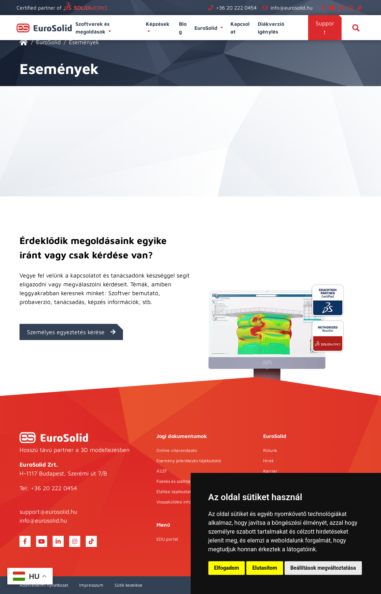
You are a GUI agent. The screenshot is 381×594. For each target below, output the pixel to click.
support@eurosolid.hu (48, 511)
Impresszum (91, 585)
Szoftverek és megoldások (92, 28)
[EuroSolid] (24, 42)
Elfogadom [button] (226, 568)
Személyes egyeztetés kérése (71, 332)
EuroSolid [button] (206, 28)
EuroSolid (48, 42)
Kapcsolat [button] (240, 28)
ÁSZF (161, 471)
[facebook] (324, 7)
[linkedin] (343, 7)
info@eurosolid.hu (292, 7)
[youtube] (333, 7)
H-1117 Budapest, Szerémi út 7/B (63, 473)
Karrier (270, 471)
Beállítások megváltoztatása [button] (323, 568)
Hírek (268, 460)
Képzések (158, 24)
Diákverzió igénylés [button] (271, 28)
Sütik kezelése (128, 585)
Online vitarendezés (176, 450)
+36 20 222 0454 (236, 7)
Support (324, 27)
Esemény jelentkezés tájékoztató (188, 460)
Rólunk (270, 450)
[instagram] (352, 7)
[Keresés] (356, 28)
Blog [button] (183, 28)
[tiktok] (360, 7)
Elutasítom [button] (264, 568)
